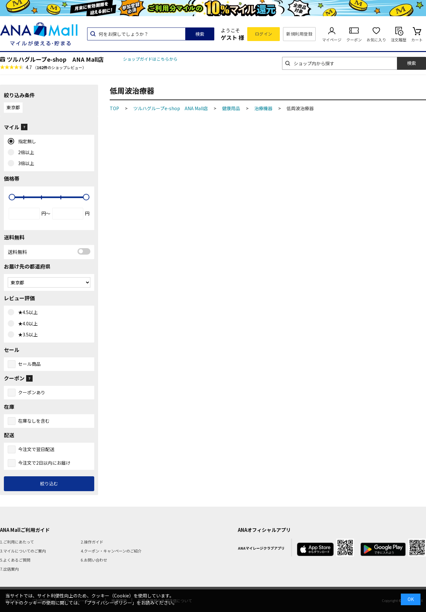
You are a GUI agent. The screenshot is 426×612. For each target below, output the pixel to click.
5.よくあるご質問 (15, 560)
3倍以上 (25, 163)
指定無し (26, 141)
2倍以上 (25, 152)
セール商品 (29, 364)
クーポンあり (31, 392)
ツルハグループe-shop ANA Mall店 (55, 59)
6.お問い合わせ (94, 560)
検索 (199, 34)
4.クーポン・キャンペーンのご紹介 (111, 551)
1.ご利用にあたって (17, 541)
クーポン (354, 39)
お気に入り (376, 39)
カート (417, 39)
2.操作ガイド (92, 541)
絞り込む (49, 483)
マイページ (331, 39)
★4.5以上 (26, 312)
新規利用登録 (299, 34)
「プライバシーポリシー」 (109, 602)
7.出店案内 (9, 569)
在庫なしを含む (34, 420)
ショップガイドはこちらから (150, 59)
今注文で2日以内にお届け (44, 462)
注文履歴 (398, 39)
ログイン (263, 34)
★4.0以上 (26, 323)
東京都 (13, 107)
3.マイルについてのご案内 (23, 551)
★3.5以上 (26, 334)
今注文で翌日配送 (36, 449)
